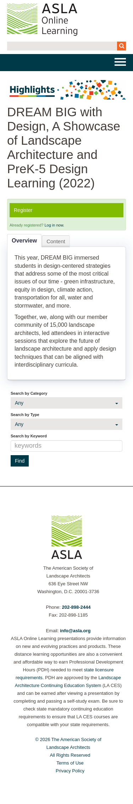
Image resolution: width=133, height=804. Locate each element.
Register (23, 210)
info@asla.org (75, 630)
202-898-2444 (76, 607)
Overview (24, 241)
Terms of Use (70, 763)
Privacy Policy (70, 770)
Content (55, 241)
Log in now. (54, 225)
